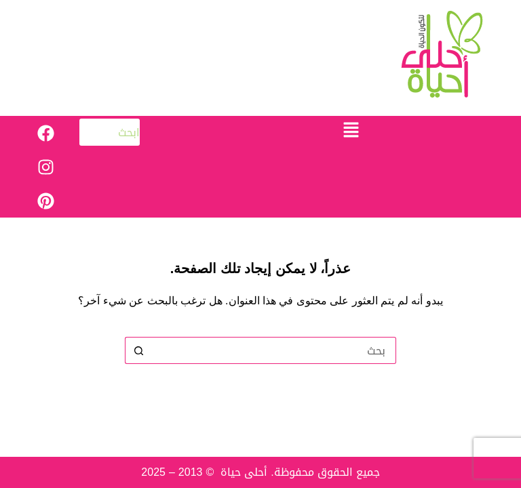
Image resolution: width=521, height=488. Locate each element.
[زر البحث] (138, 350)
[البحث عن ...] (274, 350)
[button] (350, 131)
